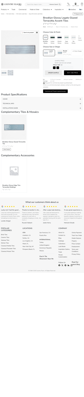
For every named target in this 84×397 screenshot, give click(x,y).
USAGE (5, 99)
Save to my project (28, 32)
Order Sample (6, 149)
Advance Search (54, 4)
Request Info (78, 14)
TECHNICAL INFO (8, 104)
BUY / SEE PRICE (72, 73)
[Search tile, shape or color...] (43, 4)
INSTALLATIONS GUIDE (10, 108)
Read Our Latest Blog (76, 263)
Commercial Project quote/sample (55, 91)
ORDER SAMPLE (53, 73)
